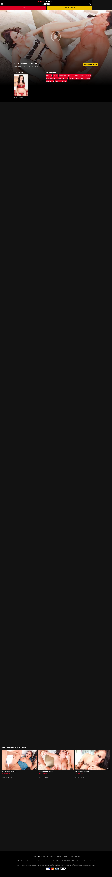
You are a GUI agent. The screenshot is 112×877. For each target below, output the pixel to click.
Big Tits (55, 75)
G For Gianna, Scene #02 (9, 771)
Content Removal (91, 865)
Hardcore (49, 75)
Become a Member (90, 65)
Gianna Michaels (19, 98)
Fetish (57, 81)
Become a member (69, 8)
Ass (82, 78)
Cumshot (87, 78)
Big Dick (88, 75)
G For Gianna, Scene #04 (46, 771)
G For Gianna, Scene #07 (82, 771)
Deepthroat (62, 75)
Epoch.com (24, 865)
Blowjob (82, 75)
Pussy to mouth (50, 78)
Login (23, 8)
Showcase (63, 81)
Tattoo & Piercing (74, 78)
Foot (69, 75)
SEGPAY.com (68, 865)
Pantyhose (75, 75)
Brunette (65, 78)
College (59, 78)
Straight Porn (50, 81)
